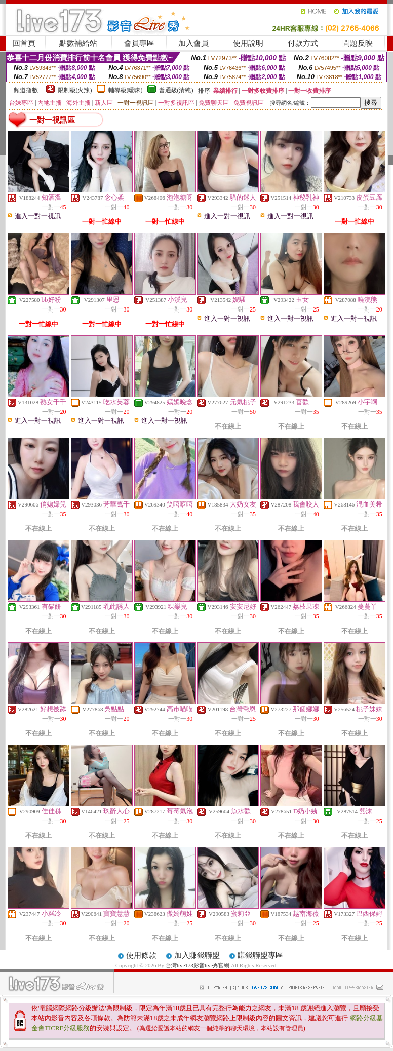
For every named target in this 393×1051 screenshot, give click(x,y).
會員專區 (139, 43)
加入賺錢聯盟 (197, 955)
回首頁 (24, 43)
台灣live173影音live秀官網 (198, 965)
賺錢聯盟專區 (260, 955)
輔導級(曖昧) (125, 90)
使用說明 (248, 43)
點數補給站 (78, 43)
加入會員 (193, 43)
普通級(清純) (176, 90)
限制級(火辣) (75, 90)
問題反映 (357, 43)
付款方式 (303, 43)
